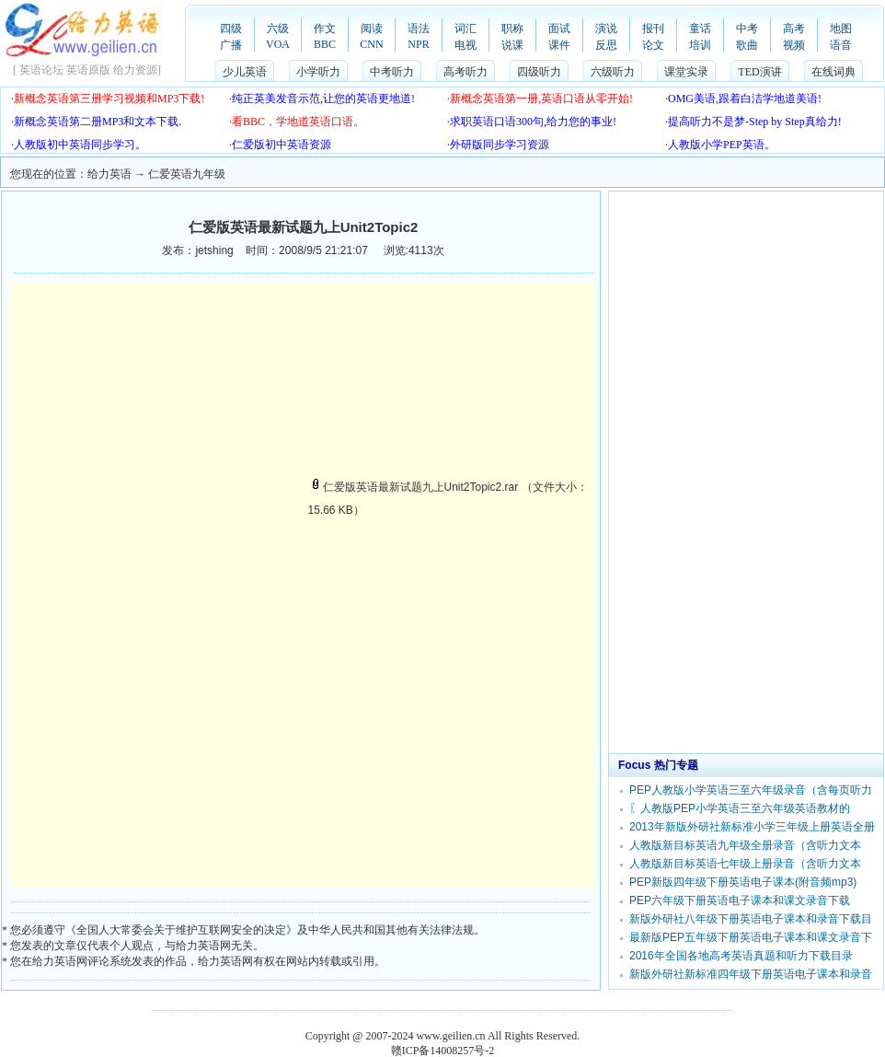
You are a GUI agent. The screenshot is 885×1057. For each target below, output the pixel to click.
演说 (606, 28)
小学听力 (318, 71)
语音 (841, 45)
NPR (418, 44)
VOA (278, 44)
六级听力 (613, 71)
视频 (794, 45)
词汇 (465, 28)
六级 (278, 28)
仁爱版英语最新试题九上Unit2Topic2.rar (413, 487)
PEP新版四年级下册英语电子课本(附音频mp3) (742, 882)
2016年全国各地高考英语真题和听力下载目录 (741, 955)
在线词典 (833, 71)
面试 (559, 28)
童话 (700, 28)
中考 (747, 28)
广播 (231, 45)
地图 (841, 28)
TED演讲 (759, 71)
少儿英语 (245, 71)
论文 (653, 45)
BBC (325, 44)
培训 (700, 45)
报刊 (653, 28)
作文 (325, 28)
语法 (419, 28)
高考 (794, 28)
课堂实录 (686, 71)
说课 (512, 45)
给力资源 (135, 70)
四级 (231, 28)
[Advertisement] (166, 407)
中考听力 (392, 71)
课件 (559, 45)
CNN (371, 44)
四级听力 (539, 71)
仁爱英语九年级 (186, 174)
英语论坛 (41, 70)
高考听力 (465, 71)
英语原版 (88, 70)
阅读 (372, 28)
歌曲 (747, 45)
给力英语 (109, 174)
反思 (606, 45)
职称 (512, 28)
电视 (465, 45)
